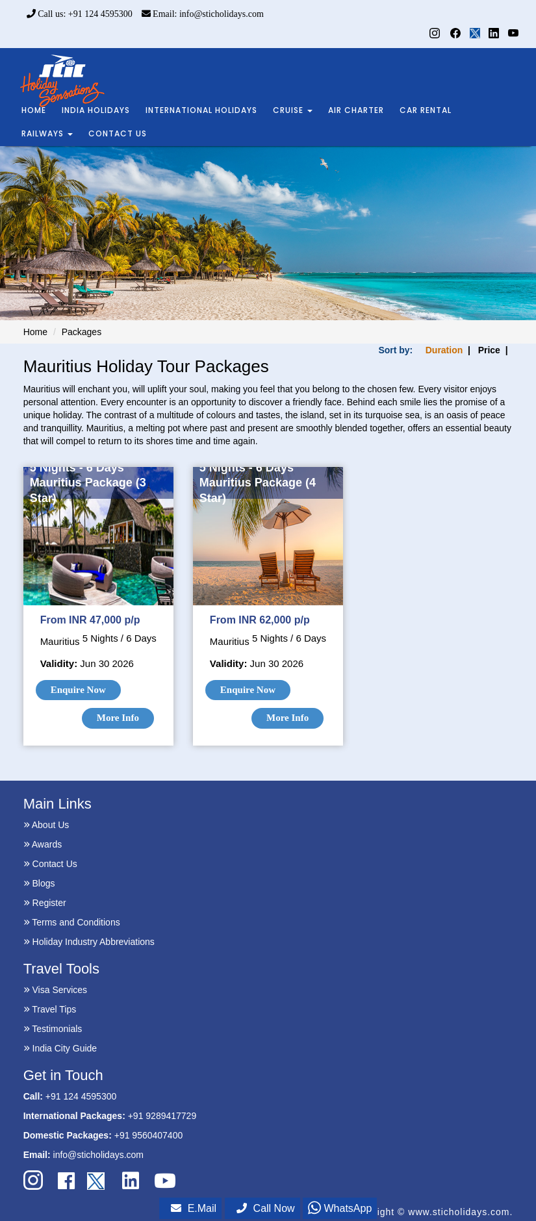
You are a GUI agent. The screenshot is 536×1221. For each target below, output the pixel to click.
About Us (46, 825)
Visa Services (55, 990)
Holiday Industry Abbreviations (89, 942)
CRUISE (293, 110)
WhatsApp (340, 1208)
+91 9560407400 (148, 1135)
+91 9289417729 (162, 1116)
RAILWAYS (47, 133)
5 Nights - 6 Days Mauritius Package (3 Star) (88, 483)
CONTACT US (117, 133)
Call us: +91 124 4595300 (80, 14)
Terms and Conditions (71, 922)
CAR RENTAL (426, 110)
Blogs (39, 883)
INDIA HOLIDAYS (96, 110)
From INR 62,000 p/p (260, 619)
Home (35, 332)
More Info (118, 717)
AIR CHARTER (356, 110)
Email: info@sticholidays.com (203, 14)
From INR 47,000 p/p (90, 619)
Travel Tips (50, 1009)
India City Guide (60, 1048)
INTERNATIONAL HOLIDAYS (201, 110)
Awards (42, 844)
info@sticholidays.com (98, 1155)
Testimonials (53, 1029)
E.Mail (193, 1208)
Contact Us (50, 864)
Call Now (265, 1208)
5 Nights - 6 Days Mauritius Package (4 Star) (257, 483)
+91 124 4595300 (80, 1096)
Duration (444, 350)
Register (44, 903)
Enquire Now (78, 690)
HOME (33, 110)
